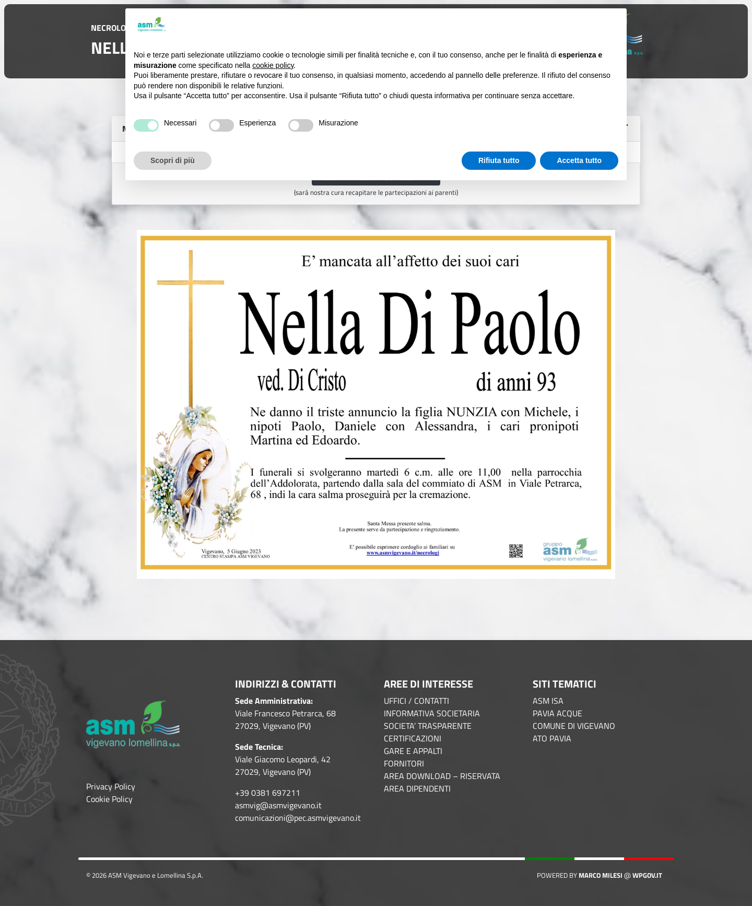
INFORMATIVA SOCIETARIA (432, 713)
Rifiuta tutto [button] (499, 160)
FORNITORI (404, 763)
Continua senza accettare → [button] (566, 25)
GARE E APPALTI (413, 751)
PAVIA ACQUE (557, 713)
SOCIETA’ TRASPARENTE (428, 725)
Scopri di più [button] (172, 160)
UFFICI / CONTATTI (416, 700)
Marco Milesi (600, 875)
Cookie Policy (109, 799)
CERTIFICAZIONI (412, 738)
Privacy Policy (110, 786)
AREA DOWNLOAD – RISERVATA (442, 776)
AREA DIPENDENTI (417, 788)
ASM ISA (548, 700)
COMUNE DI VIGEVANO (574, 725)
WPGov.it (647, 875)
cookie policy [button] (272, 65)
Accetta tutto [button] (579, 160)
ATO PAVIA (552, 738)
